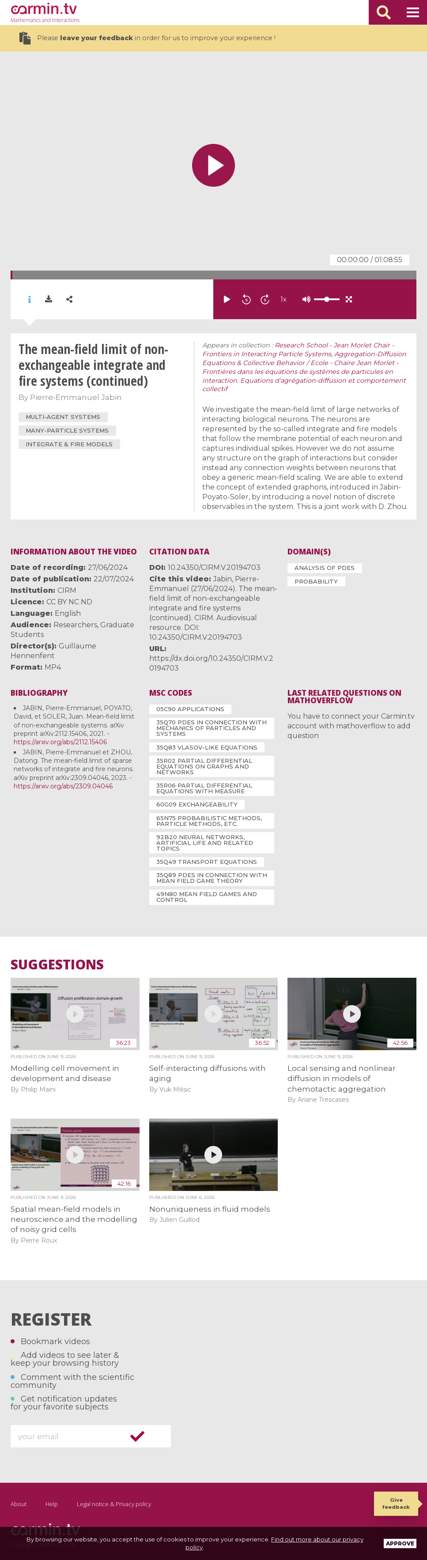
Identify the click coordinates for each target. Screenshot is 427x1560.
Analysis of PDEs (325, 567)
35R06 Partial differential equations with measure (204, 788)
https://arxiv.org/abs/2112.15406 (60, 742)
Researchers (75, 625)
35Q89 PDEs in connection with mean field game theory (211, 877)
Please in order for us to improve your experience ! (147, 38)
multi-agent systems (63, 416)
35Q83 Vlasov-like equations (206, 747)
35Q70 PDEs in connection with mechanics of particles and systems (211, 728)
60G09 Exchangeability (197, 804)
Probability (316, 581)
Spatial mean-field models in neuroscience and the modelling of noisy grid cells (74, 1219)
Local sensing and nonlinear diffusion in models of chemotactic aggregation (341, 1078)
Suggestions (57, 964)
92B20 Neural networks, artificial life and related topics (204, 842)
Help (51, 1504)
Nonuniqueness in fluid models (209, 1209)
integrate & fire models (69, 444)
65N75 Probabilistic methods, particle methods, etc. (209, 820)
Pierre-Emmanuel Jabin (76, 397)
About (18, 1504)
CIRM (66, 590)
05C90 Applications (190, 708)
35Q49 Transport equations (206, 861)
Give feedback (396, 1503)
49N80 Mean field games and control (206, 896)
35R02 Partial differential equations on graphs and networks (204, 766)
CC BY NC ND (69, 602)
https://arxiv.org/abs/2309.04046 (63, 786)
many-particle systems (67, 430)
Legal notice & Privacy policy (114, 1504)
